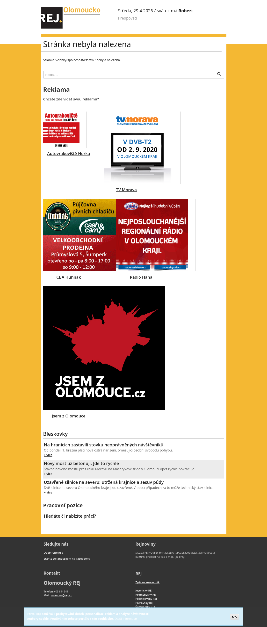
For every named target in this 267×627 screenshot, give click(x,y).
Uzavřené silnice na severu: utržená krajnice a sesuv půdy (104, 482)
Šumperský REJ (145, 607)
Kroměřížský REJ (146, 594)
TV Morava (126, 189)
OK (234, 617)
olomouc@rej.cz (61, 595)
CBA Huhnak (68, 277)
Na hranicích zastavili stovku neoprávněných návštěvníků (104, 445)
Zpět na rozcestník (148, 582)
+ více (48, 455)
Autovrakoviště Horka (68, 153)
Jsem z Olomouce (68, 416)
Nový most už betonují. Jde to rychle (81, 463)
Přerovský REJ (144, 603)
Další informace (126, 618)
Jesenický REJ (144, 590)
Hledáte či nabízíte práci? (70, 516)
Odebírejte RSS (53, 552)
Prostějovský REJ (146, 598)
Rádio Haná (141, 277)
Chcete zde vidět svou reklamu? (71, 99)
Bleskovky (55, 433)
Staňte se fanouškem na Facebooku (67, 558)
